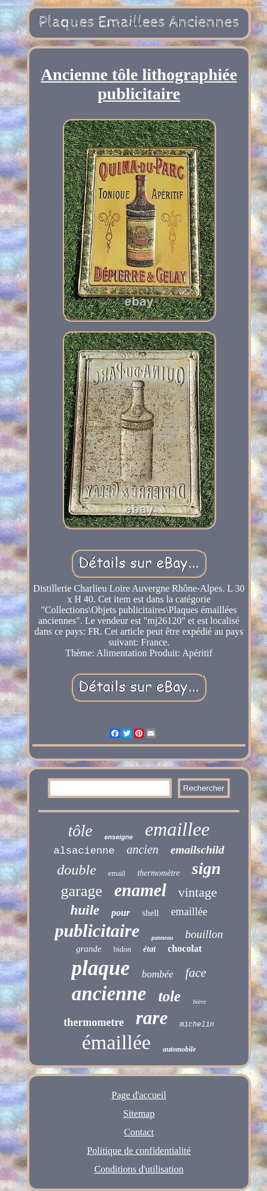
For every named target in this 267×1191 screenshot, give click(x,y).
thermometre (93, 1022)
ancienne (109, 993)
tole (169, 996)
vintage (197, 892)
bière (199, 1001)
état (149, 949)
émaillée (116, 1042)
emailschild (197, 849)
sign (206, 868)
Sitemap (138, 1113)
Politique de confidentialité (138, 1151)
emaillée (189, 912)
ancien (142, 849)
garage (81, 891)
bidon (122, 949)
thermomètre (158, 873)
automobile (179, 1049)
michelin (197, 1025)
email (117, 873)
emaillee (177, 829)
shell (150, 913)
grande (89, 949)
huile (84, 910)
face (196, 972)
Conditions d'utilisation (138, 1169)
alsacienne (83, 851)
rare (152, 1017)
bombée (158, 974)
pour (120, 912)
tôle (80, 831)
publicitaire (96, 930)
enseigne (118, 836)
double (76, 870)
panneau (162, 937)
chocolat (185, 948)
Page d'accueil (138, 1095)
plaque (100, 968)
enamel (140, 890)
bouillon (204, 934)
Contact (139, 1132)
